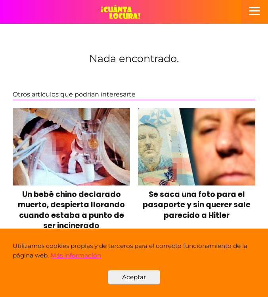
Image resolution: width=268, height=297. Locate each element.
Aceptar (134, 277)
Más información (75, 255)
